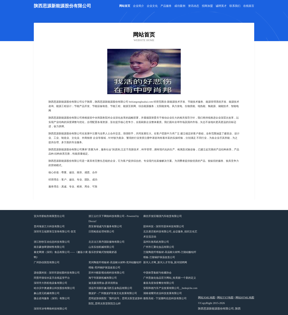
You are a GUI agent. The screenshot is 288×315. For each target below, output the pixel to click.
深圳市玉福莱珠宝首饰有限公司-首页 (55, 231)
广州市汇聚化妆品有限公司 (158, 247)
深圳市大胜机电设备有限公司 (50, 283)
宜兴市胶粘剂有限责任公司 (49, 216)
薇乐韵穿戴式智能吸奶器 (103, 252)
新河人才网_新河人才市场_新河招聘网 (165, 262)
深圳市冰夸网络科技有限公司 (50, 308)
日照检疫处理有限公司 (101, 231)
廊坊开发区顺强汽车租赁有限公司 (162, 216)
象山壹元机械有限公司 (47, 293)
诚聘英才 (221, 6)
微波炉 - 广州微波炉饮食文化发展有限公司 (113, 293)
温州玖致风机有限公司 (156, 241)
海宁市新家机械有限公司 (103, 277)
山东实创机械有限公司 (101, 247)
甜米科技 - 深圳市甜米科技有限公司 (163, 226)
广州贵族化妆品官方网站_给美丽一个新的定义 (169, 277)
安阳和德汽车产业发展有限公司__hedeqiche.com (170, 288)
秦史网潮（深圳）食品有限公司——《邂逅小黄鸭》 (61, 255)
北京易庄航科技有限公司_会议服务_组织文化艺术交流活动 (170, 234)
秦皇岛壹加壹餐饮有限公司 (158, 283)
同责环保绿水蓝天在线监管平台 (52, 277)
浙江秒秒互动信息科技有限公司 (52, 241)
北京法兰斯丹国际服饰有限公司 (107, 241)
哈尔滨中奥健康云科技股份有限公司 (54, 288)
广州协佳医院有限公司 (47, 262)
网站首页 (124, 6)
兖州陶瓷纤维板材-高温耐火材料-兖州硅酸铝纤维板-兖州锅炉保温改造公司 (115, 265)
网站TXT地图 (225, 297)
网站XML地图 (206, 297)
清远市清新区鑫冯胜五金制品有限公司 (110, 288)
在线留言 (248, 6)
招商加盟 (207, 6)
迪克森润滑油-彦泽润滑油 (103, 283)
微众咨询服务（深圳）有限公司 (52, 298)
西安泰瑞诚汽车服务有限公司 (105, 226)
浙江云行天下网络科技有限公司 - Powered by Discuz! (114, 219)
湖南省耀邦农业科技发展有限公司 (162, 293)
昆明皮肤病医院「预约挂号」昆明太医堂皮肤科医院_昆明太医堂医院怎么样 (116, 301)
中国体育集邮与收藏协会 (157, 272)
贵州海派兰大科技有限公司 (49, 226)
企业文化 (152, 6)
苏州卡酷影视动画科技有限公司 (107, 272)
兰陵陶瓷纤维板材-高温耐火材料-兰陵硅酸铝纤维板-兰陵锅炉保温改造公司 (169, 255)
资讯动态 (193, 6)
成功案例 (179, 6)
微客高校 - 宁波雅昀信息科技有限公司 (165, 298)
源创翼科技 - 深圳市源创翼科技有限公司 (57, 272)
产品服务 (166, 6)
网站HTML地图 (244, 297)
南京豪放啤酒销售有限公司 (49, 247)
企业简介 (138, 6)
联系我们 (234, 6)
